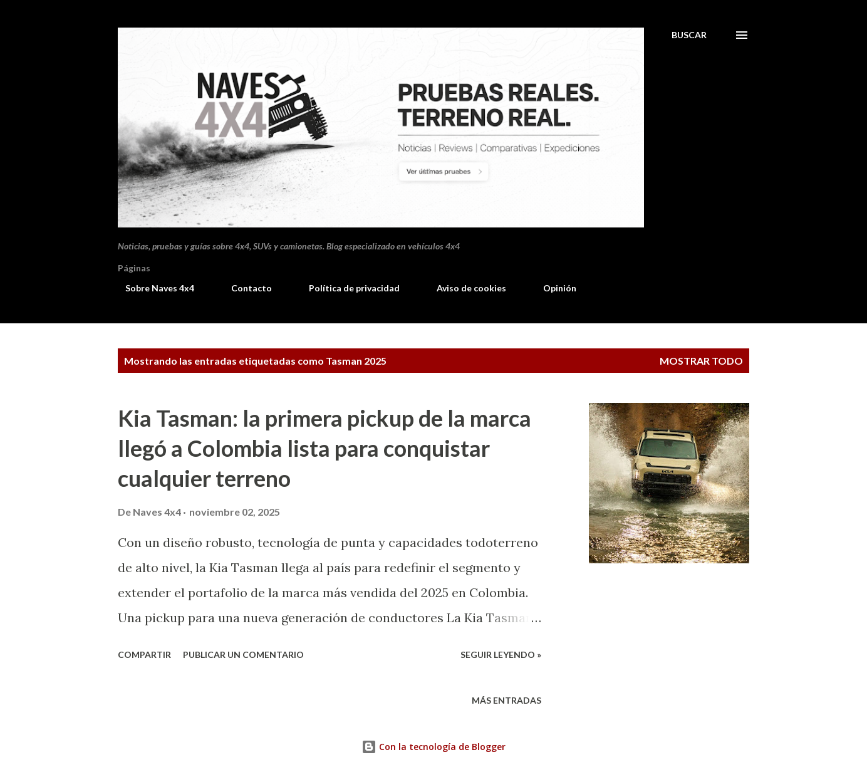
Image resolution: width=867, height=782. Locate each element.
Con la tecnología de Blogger (433, 747)
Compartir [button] (144, 654)
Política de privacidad (346, 288)
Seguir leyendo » (500, 654)
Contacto (244, 288)
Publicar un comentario (243, 654)
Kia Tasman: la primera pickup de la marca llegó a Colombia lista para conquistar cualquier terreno (324, 448)
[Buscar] (689, 35)
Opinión (552, 288)
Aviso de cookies (464, 288)
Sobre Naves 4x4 (152, 288)
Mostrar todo (701, 361)
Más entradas (506, 700)
